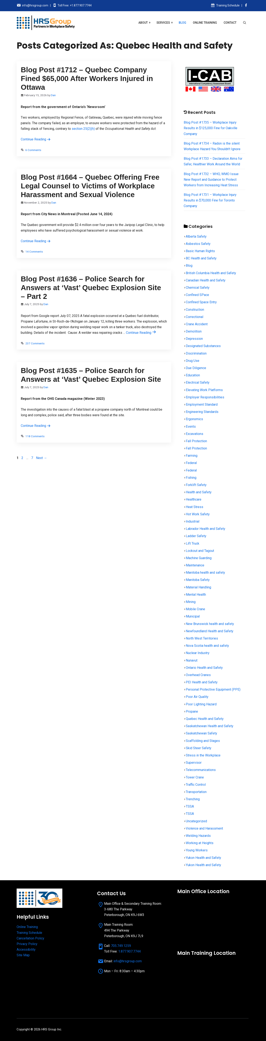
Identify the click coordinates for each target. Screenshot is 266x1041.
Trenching (193, 799)
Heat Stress (194, 507)
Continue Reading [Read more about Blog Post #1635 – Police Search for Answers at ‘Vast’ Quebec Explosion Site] (36, 426)
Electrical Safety (197, 382)
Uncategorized (196, 821)
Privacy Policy (27, 944)
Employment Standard (202, 404)
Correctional (194, 317)
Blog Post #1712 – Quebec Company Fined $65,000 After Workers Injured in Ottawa (87, 78)
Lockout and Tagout (200, 551)
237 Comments (34, 343)
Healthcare (193, 499)
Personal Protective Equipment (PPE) (213, 689)
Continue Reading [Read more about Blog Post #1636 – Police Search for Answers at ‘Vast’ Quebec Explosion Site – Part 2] (141, 333)
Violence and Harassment (204, 828)
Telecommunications (201, 770)
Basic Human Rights (200, 251)
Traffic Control (196, 785)
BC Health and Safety (201, 258)
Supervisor (194, 763)
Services (163, 22)
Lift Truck (192, 543)
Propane (192, 711)
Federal (191, 463)
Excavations (194, 434)
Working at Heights (199, 843)
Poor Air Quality (197, 697)
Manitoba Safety (198, 580)
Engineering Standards (202, 412)
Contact (230, 22)
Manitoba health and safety (205, 573)
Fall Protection (196, 441)
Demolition (194, 331)
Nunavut (191, 660)
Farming (191, 456)
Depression (194, 339)
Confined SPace (197, 295)
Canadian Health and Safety (205, 280)
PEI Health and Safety (202, 682)
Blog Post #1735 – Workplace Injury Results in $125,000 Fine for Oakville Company (210, 128)
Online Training (205, 22)
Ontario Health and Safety (204, 668)
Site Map (23, 955)
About (143, 22)
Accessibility (26, 949)
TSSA (190, 806)
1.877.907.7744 (129, 951)
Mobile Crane (195, 609)
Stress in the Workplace (203, 755)
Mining (191, 602)
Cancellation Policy (30, 938)
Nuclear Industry (197, 653)
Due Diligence (196, 368)
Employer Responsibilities (205, 397)
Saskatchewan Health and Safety (209, 726)
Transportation (196, 792)
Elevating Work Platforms (204, 390)
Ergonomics (194, 419)
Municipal (193, 616)
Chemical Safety (197, 288)
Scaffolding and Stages (203, 741)
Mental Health (196, 595)
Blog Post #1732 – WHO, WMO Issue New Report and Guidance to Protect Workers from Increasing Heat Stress (211, 179)
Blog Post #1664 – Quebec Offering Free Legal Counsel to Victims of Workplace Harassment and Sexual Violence (90, 186)
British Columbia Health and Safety (211, 273)
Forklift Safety (196, 485)
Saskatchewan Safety (201, 733)
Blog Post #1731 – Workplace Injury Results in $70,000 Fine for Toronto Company (210, 200)
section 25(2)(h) (83, 129)
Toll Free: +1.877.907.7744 (75, 5)
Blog (182, 22)
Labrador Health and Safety (205, 529)
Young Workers (197, 850)
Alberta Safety (196, 236)
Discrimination (196, 353)
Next (41, 458)
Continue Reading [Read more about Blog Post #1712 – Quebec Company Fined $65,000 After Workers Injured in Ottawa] (36, 139)
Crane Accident (197, 324)
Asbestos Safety (198, 244)
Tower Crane (195, 777)
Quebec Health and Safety (205, 719)
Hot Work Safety (198, 514)
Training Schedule (228, 5)
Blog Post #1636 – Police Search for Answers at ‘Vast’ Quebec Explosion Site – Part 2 (91, 287)
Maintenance (195, 565)
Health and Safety (199, 492)
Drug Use (192, 361)
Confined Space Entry (201, 302)
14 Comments (34, 251)
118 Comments (34, 436)
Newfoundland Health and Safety (209, 631)
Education (193, 375)
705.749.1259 (121, 946)
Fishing (191, 478)
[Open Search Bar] (244, 22)
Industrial (192, 521)
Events (191, 426)
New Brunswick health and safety (210, 624)
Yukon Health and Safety (203, 858)
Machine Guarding (199, 558)
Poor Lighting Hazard (201, 704)
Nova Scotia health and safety (207, 646)
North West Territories (202, 638)
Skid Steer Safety (198, 748)
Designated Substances (203, 346)
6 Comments (33, 150)
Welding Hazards (198, 836)
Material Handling (198, 587)
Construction (195, 310)
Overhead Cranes (198, 675)
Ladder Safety (196, 536)
